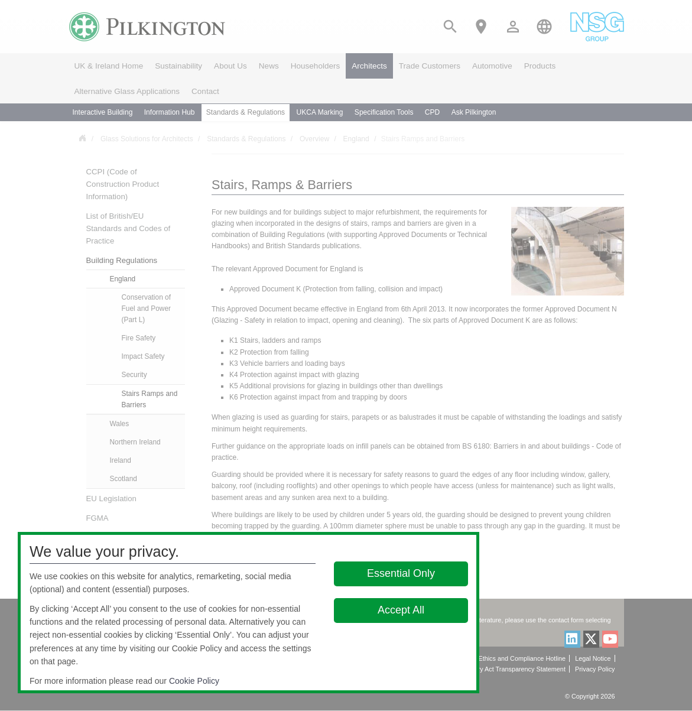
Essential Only (401, 573)
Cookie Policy (194, 681)
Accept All (401, 610)
